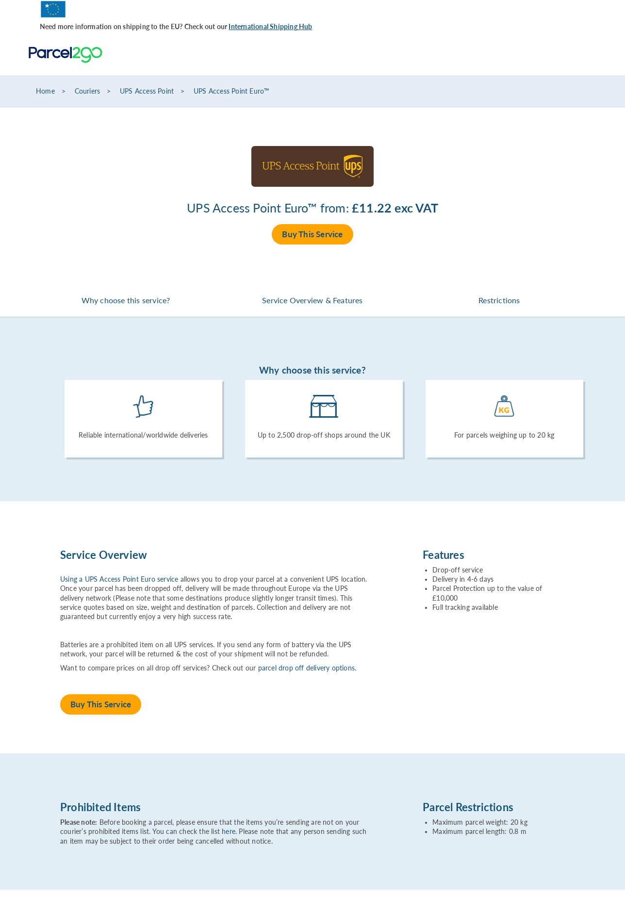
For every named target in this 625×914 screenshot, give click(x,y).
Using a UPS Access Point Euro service (119, 579)
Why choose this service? (126, 300)
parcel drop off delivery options (306, 668)
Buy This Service (312, 234)
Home (45, 91)
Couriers (87, 91)
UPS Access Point (147, 91)
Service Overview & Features (312, 300)
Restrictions (499, 300)
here (228, 831)
